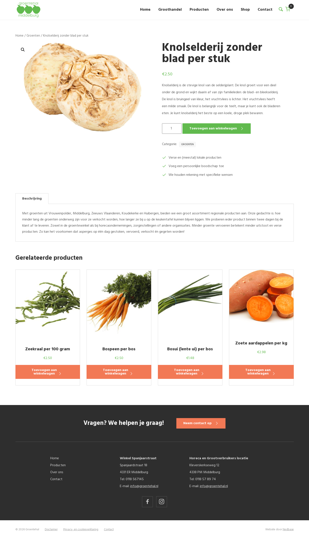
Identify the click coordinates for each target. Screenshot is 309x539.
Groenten (33, 35)
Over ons (225, 10)
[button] (23, 50)
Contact (265, 10)
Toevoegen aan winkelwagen (213, 128)
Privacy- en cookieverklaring (80, 529)
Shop (245, 10)
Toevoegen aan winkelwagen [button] (44, 371)
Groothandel (170, 10)
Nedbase (288, 529)
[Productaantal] (172, 128)
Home (145, 10)
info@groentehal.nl (144, 486)
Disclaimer (51, 529)
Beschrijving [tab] (32, 199)
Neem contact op (198, 423)
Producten (199, 10)
